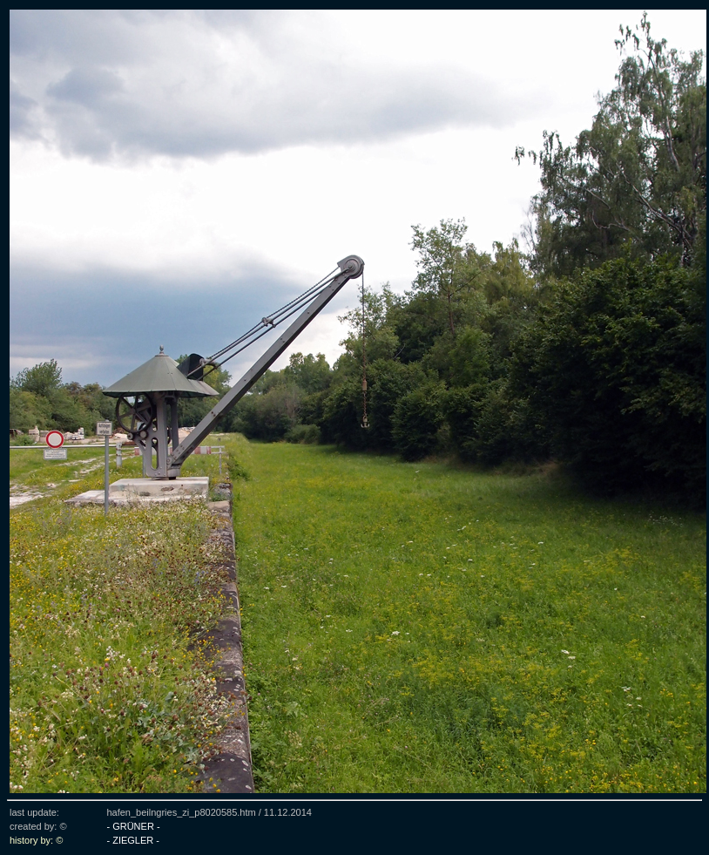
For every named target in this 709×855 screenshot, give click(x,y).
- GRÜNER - (132, 826)
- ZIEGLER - (132, 840)
